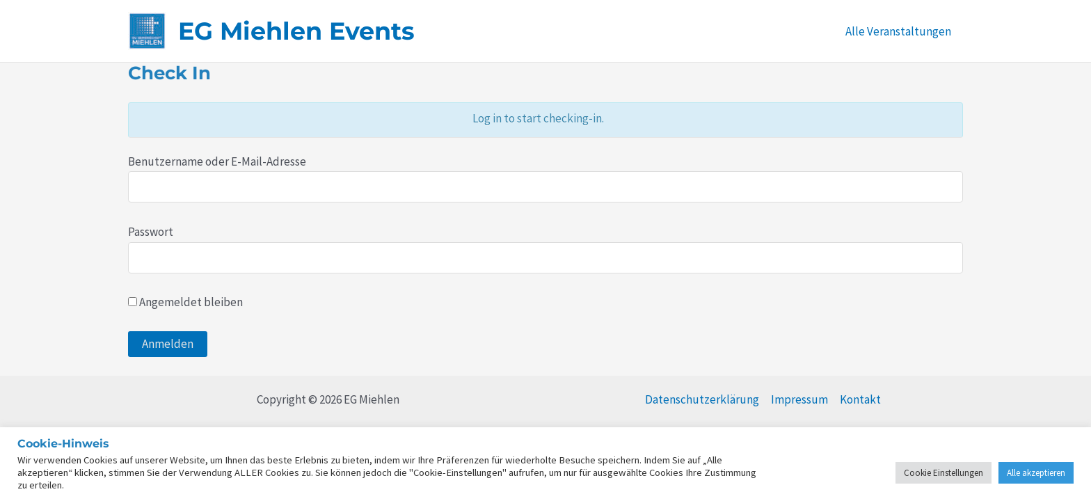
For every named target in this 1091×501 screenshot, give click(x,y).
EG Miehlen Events (296, 31)
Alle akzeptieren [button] (1036, 473)
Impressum (799, 399)
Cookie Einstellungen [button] (943, 473)
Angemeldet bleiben (185, 302)
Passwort (150, 231)
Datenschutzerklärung (702, 399)
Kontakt (860, 399)
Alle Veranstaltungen (898, 31)
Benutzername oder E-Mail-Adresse (217, 161)
